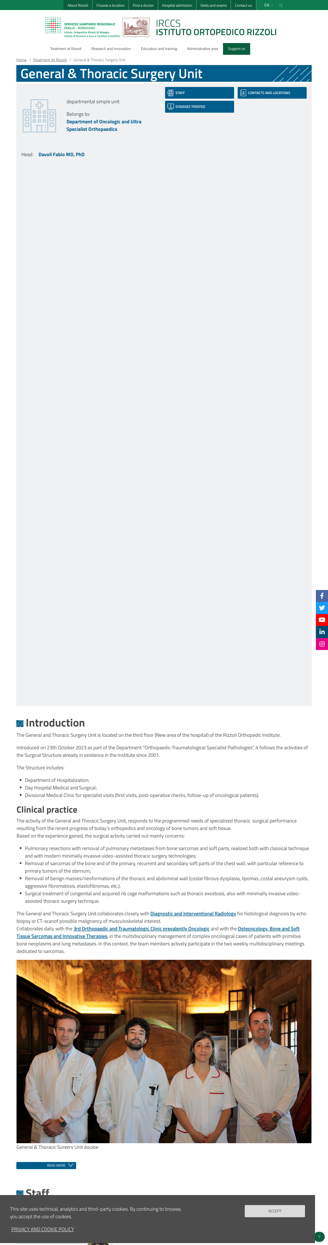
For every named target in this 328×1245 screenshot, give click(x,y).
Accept (275, 1215)
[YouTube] (322, 619)
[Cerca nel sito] (281, 5)
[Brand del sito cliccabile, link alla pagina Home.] (163, 27)
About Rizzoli (78, 5)
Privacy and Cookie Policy (42, 1233)
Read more (56, 1165)
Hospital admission (177, 5)
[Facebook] (322, 595)
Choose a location (110, 5)
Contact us (243, 5)
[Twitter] (322, 607)
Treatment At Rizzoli (50, 60)
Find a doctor (143, 5)
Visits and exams (213, 5)
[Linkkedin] (322, 631)
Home (21, 60)
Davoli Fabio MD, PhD (61, 154)
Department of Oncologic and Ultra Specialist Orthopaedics (104, 125)
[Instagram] (322, 644)
